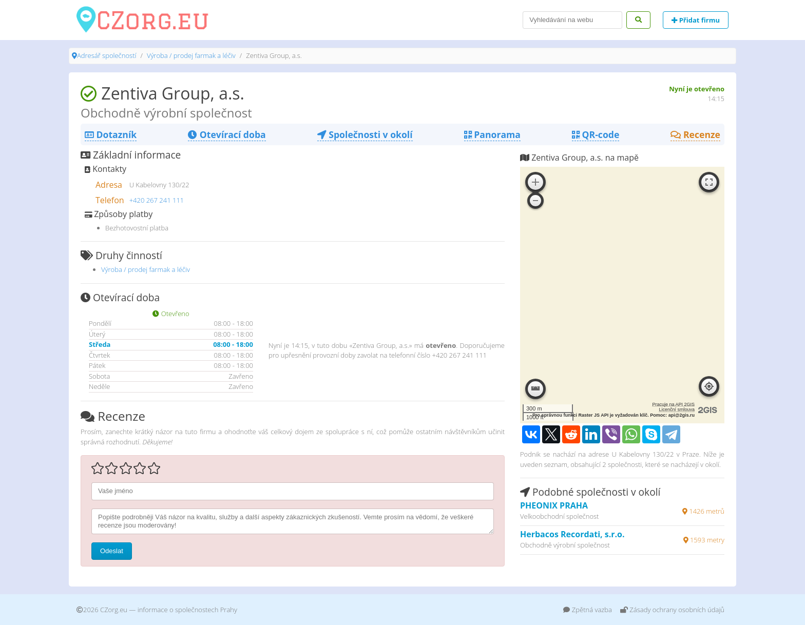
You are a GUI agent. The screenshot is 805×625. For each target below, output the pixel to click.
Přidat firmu (696, 20)
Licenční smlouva (677, 409)
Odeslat (111, 551)
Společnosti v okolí (365, 134)
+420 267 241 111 (156, 200)
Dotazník (111, 134)
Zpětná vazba (587, 609)
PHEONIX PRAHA (554, 505)
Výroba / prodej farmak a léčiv (191, 55)
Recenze (695, 134)
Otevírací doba (226, 134)
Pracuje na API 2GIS (673, 404)
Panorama (492, 134)
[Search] (572, 20)
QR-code (595, 134)
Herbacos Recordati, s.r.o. (572, 534)
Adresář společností (106, 55)
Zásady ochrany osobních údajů (672, 609)
